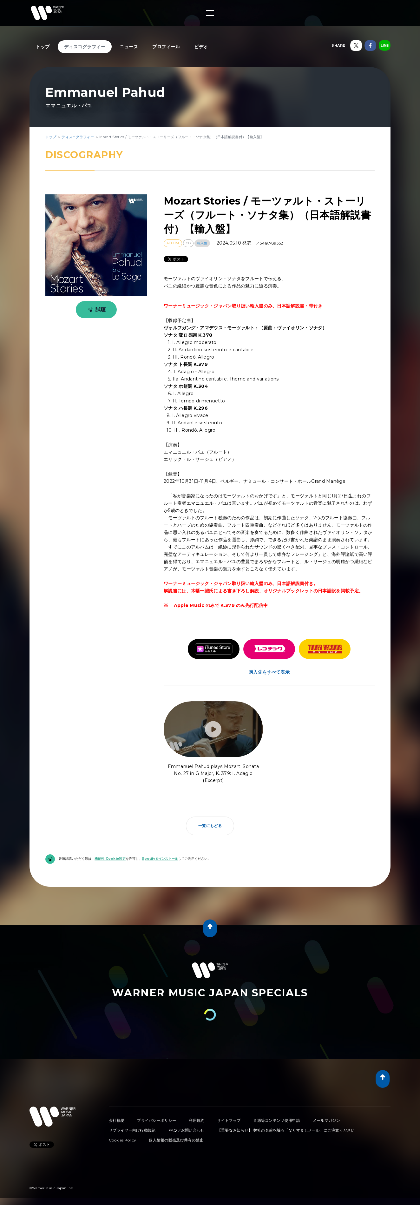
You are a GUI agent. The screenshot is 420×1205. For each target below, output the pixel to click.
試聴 (96, 310)
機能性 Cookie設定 (110, 859)
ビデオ (201, 47)
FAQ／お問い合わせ (186, 1130)
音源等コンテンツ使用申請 (276, 1120)
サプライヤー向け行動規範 (132, 1130)
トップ (43, 47)
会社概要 (116, 1120)
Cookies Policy (122, 1140)
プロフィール (166, 47)
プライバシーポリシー (156, 1120)
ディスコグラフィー (85, 47)
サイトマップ (228, 1120)
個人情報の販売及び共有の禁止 (176, 1140)
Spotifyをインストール (160, 859)
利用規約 (196, 1120)
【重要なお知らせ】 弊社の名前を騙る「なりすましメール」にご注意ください (286, 1130)
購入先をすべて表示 (269, 672)
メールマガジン (326, 1120)
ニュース (129, 47)
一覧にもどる (210, 825)
